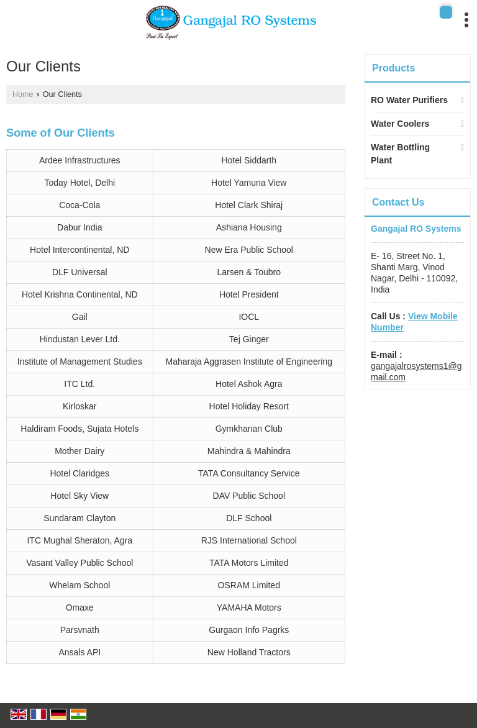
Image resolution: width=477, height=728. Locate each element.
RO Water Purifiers (409, 100)
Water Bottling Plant (400, 153)
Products (393, 68)
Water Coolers (400, 124)
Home (23, 94)
